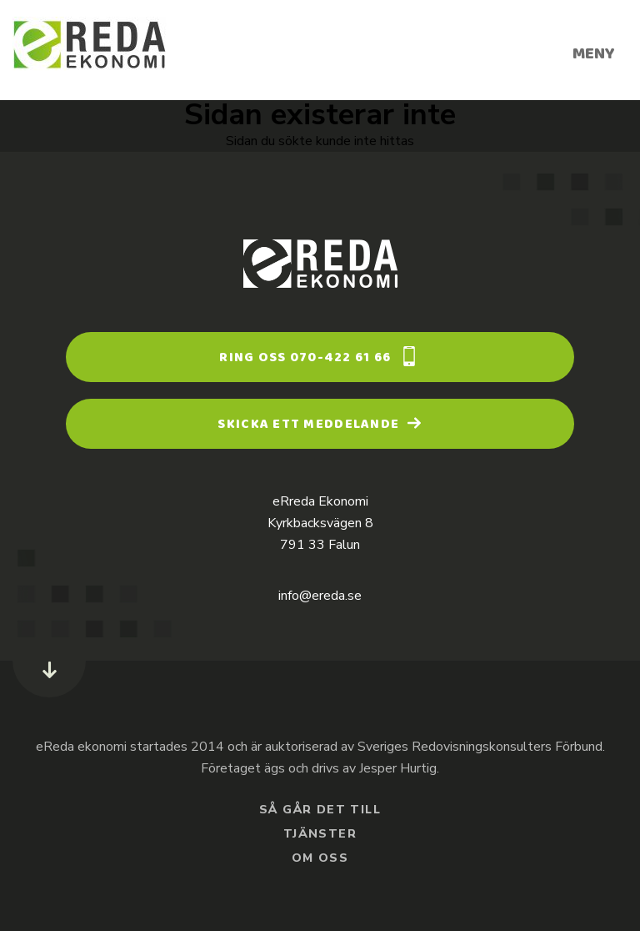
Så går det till (320, 811)
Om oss (320, 859)
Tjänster (320, 835)
